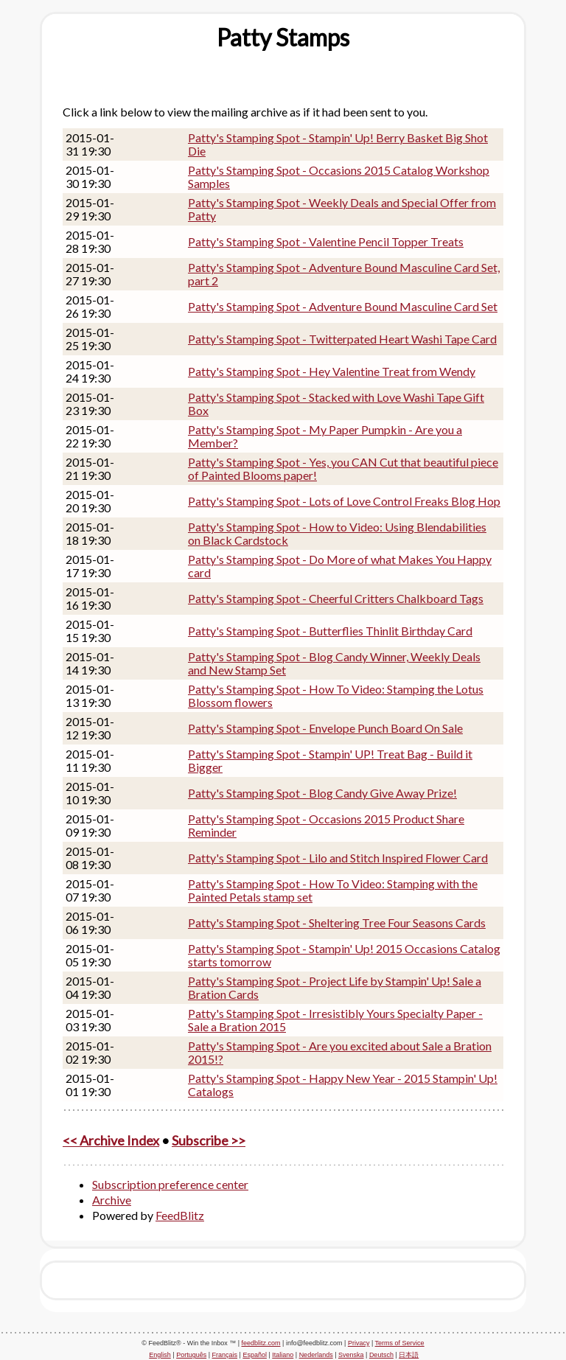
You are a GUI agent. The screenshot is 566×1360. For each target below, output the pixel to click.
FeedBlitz (180, 1215)
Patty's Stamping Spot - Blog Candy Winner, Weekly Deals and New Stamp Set (334, 663)
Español (254, 1355)
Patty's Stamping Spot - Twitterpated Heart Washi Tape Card (342, 339)
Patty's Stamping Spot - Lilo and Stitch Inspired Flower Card (338, 858)
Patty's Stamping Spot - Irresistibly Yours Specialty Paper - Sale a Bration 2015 (335, 1019)
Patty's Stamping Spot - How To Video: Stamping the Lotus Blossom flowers (335, 695)
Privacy (359, 1343)
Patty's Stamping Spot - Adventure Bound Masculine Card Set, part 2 (344, 273)
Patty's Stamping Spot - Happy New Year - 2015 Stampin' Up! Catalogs (342, 1084)
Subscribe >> (208, 1140)
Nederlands (316, 1355)
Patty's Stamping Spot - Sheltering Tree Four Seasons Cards (337, 923)
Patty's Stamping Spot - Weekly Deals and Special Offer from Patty (342, 209)
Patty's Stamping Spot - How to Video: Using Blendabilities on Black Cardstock (337, 533)
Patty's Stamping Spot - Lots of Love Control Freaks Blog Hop (344, 501)
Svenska (351, 1355)
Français (225, 1355)
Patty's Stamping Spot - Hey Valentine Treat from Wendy (331, 371)
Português (191, 1355)
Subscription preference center (170, 1184)
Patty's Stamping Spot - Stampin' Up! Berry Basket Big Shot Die (338, 144)
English (160, 1355)
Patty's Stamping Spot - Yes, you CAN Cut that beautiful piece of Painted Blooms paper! (343, 468)
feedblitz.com (261, 1343)
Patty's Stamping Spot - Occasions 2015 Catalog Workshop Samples (338, 176)
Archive (111, 1200)
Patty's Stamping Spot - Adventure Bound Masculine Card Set (342, 306)
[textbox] (283, 37)
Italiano (282, 1355)
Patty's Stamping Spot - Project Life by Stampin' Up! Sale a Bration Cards (334, 987)
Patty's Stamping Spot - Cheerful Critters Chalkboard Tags (335, 598)
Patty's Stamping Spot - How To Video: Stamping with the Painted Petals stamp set (333, 890)
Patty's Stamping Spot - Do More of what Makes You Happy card (340, 565)
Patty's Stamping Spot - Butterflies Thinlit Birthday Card (330, 631)
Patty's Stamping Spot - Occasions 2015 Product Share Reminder (326, 825)
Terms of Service (399, 1343)
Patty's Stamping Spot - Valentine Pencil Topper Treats (326, 241)
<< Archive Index (111, 1140)
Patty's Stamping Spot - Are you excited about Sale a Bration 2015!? (340, 1052)
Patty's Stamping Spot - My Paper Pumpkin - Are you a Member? (325, 436)
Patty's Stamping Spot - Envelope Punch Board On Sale (325, 728)
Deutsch (381, 1355)
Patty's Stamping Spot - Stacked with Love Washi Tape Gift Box (336, 403)
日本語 (409, 1355)
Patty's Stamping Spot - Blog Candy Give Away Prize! (322, 793)
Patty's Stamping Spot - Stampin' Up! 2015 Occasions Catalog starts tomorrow (344, 955)
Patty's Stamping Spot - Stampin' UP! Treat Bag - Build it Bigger (330, 760)
